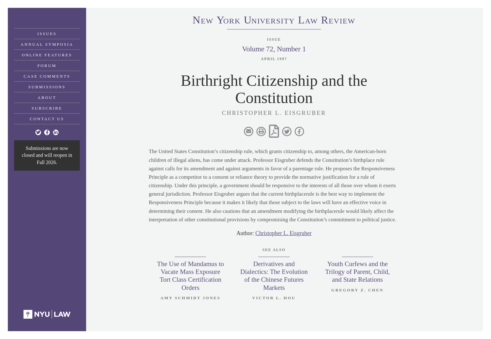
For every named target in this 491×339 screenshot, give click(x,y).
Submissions (47, 87)
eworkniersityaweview (274, 21)
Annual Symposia (47, 44)
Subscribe (47, 108)
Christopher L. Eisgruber (284, 233)
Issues (46, 33)
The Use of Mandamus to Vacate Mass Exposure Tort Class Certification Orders (190, 275)
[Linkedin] (56, 132)
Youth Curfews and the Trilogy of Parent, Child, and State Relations (357, 271)
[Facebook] (47, 132)
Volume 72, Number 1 (274, 49)
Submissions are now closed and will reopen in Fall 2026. (47, 155)
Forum (46, 65)
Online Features (47, 55)
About (47, 97)
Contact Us (47, 118)
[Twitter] (38, 132)
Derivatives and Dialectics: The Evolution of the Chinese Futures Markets (274, 275)
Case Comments (46, 76)
